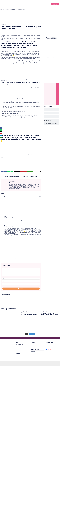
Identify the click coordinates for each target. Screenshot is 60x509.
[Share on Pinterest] (23, 171)
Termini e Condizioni (7, 361)
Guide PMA (17, 351)
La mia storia (18, 353)
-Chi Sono (13, 4)
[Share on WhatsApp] (10, 171)
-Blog (44, 4)
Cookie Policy (12, 361)
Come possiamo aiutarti (19, 344)
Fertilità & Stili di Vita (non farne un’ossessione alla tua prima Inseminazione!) (49, 314)
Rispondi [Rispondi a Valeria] (40, 196)
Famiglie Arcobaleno (34, 351)
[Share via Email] (30, 171)
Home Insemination (51, 36)
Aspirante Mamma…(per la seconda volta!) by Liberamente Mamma (10, 309)
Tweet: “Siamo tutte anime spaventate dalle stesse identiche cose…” (11, 121)
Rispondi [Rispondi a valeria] (40, 241)
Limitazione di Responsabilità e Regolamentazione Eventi (22, 361)
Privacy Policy (2, 361)
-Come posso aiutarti (19, 4)
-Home (10, 4)
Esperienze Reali (33, 358)
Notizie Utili (32, 347)
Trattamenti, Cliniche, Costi (52, 56)
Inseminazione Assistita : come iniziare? (29, 314)
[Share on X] (17, 171)
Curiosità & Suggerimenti (51, 55)
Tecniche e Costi (40, 4)
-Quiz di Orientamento (33, 4)
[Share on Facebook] (4, 171)
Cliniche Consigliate (19, 346)
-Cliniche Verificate (26, 4)
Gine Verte (6, 205)
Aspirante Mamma (3, 24)
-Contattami (48, 4)
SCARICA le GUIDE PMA (55, 4)
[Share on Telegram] (1, 135)
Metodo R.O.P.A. (33, 353)
